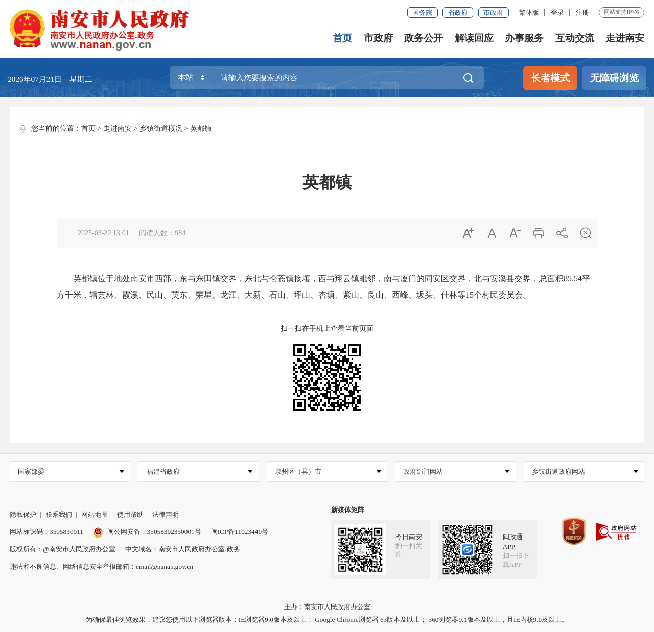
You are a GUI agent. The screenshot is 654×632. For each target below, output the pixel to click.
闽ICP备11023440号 (239, 532)
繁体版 (529, 12)
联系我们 (58, 514)
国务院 (422, 12)
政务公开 (423, 38)
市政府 (493, 12)
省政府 (458, 12)
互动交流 (574, 38)
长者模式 (550, 77)
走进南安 (624, 38)
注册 (582, 12)
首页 (342, 38)
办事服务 (524, 38)
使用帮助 (130, 514)
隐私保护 (23, 514)
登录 (557, 12)
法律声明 (165, 514)
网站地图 (94, 514)
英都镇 (201, 128)
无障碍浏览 (614, 77)
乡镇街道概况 (160, 128)
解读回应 (474, 38)
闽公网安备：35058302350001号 (147, 532)
